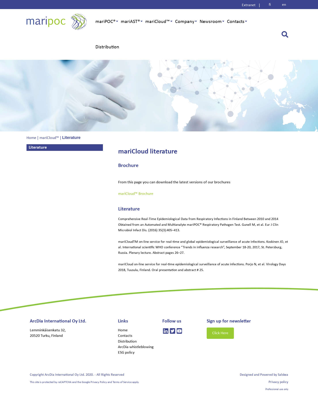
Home (123, 330)
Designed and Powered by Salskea (264, 375)
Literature (38, 147)
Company (184, 21)
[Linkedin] (165, 332)
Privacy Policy (99, 382)
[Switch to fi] (269, 5)
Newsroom (211, 21)
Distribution (107, 47)
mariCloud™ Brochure (135, 194)
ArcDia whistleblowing (135, 347)
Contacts (235, 21)
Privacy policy (278, 382)
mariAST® (130, 21)
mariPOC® (105, 21)
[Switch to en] (284, 5)
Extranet (249, 5)
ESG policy (126, 353)
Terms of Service (122, 382)
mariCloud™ (157, 21)
